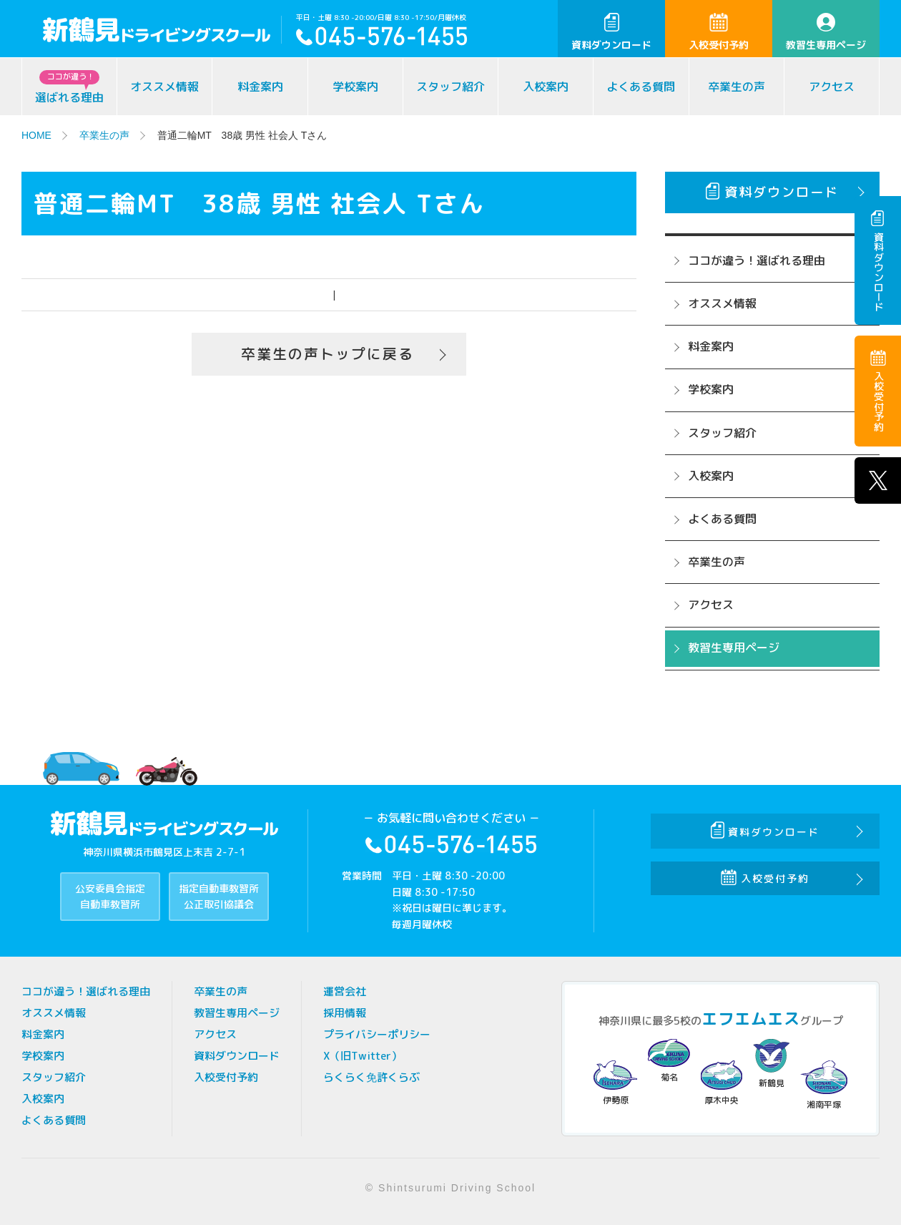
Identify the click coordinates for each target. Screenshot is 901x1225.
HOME (36, 135)
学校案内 (355, 86)
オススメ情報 (164, 86)
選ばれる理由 (69, 87)
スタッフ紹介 (450, 86)
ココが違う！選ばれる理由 (756, 260)
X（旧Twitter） (362, 1055)
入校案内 (545, 86)
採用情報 (344, 1012)
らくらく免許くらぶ (371, 1077)
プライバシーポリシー (376, 1034)
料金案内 (260, 86)
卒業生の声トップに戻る (327, 354)
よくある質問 (640, 86)
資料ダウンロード (611, 32)
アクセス (832, 86)
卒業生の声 (736, 86)
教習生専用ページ (826, 32)
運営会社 (344, 991)
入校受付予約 (719, 32)
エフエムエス (750, 1018)
